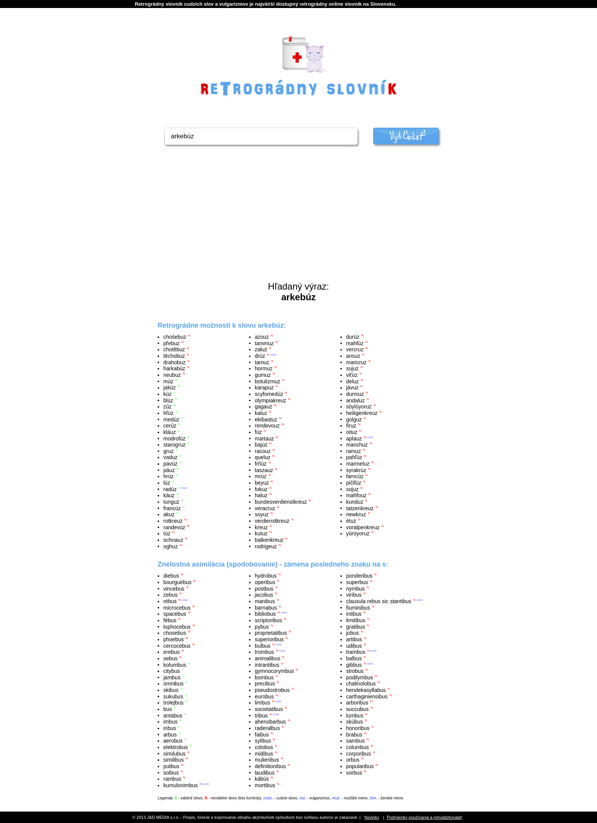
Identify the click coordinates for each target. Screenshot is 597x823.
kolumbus (174, 664)
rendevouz (267, 426)
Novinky (371, 817)
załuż (261, 349)
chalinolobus (361, 683)
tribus (261, 715)
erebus (171, 652)
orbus (352, 760)
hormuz (264, 368)
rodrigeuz (266, 546)
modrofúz (174, 438)
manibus (265, 601)
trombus (264, 652)
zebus (170, 595)
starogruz (174, 445)
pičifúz (353, 483)
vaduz (170, 457)
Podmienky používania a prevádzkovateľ (424, 817)
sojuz (352, 489)
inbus (169, 728)
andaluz (355, 400)
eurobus (264, 696)
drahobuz (174, 362)
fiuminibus (358, 607)
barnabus (266, 607)
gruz (168, 451)
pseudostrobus (272, 690)
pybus (262, 626)
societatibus (269, 709)
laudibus (265, 772)
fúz (258, 432)
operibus (265, 582)
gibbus (354, 664)
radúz (170, 489)
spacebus (174, 614)
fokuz (261, 489)
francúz (172, 508)
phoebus (173, 639)
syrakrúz (356, 470)
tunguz (171, 502)
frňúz (261, 464)
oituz (352, 432)
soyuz (262, 514)
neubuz (172, 375)
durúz (352, 337)
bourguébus (177, 582)
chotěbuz (174, 349)
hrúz (168, 476)
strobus (355, 671)
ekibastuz (266, 419)
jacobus (264, 595)
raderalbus (267, 728)
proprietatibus (271, 633)
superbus (357, 582)
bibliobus (265, 614)
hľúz (168, 413)
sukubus (173, 696)
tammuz (264, 343)
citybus (171, 671)
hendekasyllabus (366, 690)
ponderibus (359, 576)
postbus (264, 588)
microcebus (177, 607)
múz (168, 381)
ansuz (353, 356)
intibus (353, 614)
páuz (169, 470)
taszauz (264, 470)
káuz (169, 495)
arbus (170, 734)
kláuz (169, 432)
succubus (357, 709)
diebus (171, 576)
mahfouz (356, 495)
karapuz (264, 387)
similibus (173, 760)
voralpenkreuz (363, 527)
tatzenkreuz (360, 508)
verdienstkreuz (272, 521)
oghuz (170, 546)
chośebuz (174, 337)
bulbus (262, 645)
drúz (260, 356)
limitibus (356, 620)
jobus (352, 633)
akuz (169, 514)
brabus (354, 734)
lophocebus (177, 626)
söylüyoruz (359, 406)
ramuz (353, 451)
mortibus (265, 785)
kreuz (261, 527)
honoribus (358, 728)
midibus (264, 753)
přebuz (171, 343)
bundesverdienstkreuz (281, 502)
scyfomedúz (269, 394)
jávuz (352, 387)
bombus (264, 677)
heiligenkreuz (362, 413)
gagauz (263, 406)
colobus (264, 747)
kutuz (261, 533)
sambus (355, 741)
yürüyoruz (357, 533)
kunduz (354, 502)
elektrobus (175, 747)
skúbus (354, 722)
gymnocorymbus (274, 671)
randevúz (174, 527)
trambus (356, 652)
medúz (171, 419)
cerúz (169, 426)
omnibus (173, 683)
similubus (174, 753)
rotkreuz (173, 521)
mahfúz (355, 343)
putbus (171, 766)
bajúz (261, 445)
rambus (172, 779)
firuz (351, 426)
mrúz (261, 476)
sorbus (354, 772)
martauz (264, 438)
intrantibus (267, 664)
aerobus (173, 741)
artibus (354, 639)
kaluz (261, 413)
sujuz (352, 368)
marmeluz (357, 464)
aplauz (354, 438)
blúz (168, 400)
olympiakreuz (270, 400)
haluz (261, 495)
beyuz (262, 483)
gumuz (263, 375)
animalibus (267, 658)
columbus (357, 747)
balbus (354, 658)
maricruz (356, 362)
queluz (262, 457)
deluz (352, 381)
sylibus (263, 741)
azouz (262, 337)
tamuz (262, 362)
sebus (170, 658)
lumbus (354, 715)
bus (167, 709)
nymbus (355, 588)
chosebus (174, 633)
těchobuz (174, 356)
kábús (262, 779)
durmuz (355, 394)
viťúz (352, 375)
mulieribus (267, 760)
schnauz (173, 540)
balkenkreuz (269, 540)
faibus (262, 734)
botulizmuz (267, 381)
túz (167, 533)
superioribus (269, 639)
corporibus (358, 753)
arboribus (357, 703)
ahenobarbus (270, 722)
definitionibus (270, 766)
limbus (262, 703)
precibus (265, 683)
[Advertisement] (298, 224)
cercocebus (177, 645)
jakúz (169, 387)
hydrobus (266, 576)
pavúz (170, 464)
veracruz (265, 508)
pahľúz (354, 457)
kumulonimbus (180, 785)
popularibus (360, 766)
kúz (167, 394)
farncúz (355, 476)
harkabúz (174, 368)
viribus (353, 595)
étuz (351, 521)
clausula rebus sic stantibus (378, 601)
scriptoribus (268, 620)
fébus (169, 620)
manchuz (357, 445)
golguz (354, 419)
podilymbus (359, 677)
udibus (354, 645)
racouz (263, 451)
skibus (171, 690)
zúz (167, 406)
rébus (170, 601)
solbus (171, 772)
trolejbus (173, 703)
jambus (171, 677)
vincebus (173, 588)
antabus (172, 715)
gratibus (355, 626)
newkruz (356, 514)
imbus (170, 722)
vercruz (355, 349)
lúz (166, 483)
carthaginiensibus (367, 696)
